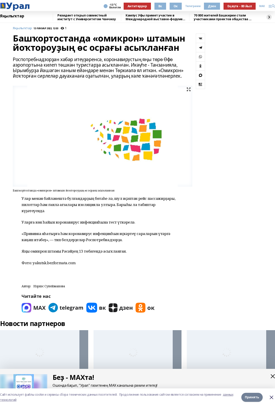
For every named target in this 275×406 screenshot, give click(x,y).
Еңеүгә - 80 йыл (239, 6)
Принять (252, 397)
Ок (176, 6)
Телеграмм (192, 6)
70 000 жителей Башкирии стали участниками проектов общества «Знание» (221, 17)
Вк (160, 6)
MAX (262, 6)
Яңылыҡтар (12, 16)
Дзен (212, 6)
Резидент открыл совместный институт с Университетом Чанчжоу (86, 17)
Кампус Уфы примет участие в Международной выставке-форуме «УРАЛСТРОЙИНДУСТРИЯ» (154, 17)
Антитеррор (137, 6)
